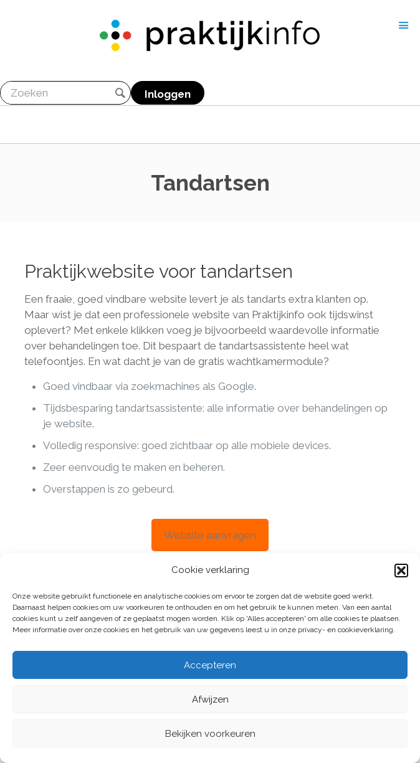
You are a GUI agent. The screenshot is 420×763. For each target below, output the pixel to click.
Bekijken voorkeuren (210, 733)
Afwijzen (210, 699)
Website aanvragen (210, 535)
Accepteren (210, 665)
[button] (401, 570)
